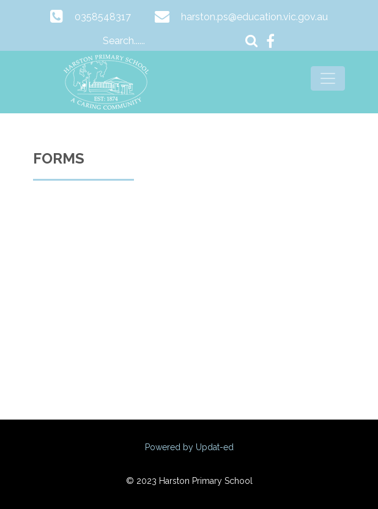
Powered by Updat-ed (189, 447)
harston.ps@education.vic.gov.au (254, 17)
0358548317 (103, 17)
